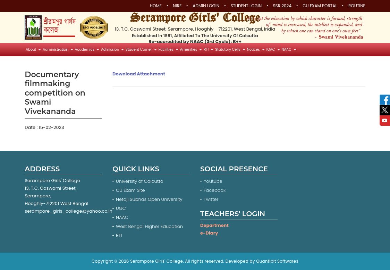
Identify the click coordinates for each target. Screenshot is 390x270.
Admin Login (206, 6)
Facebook (215, 190)
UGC (121, 208)
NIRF (177, 6)
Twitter (212, 199)
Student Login (246, 6)
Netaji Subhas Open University (149, 199)
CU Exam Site (130, 190)
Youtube (213, 181)
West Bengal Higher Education (149, 226)
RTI (119, 235)
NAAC (122, 217)
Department (214, 225)
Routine (356, 6)
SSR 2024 (282, 6)
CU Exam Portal (320, 6)
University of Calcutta (139, 181)
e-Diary (209, 233)
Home (156, 6)
